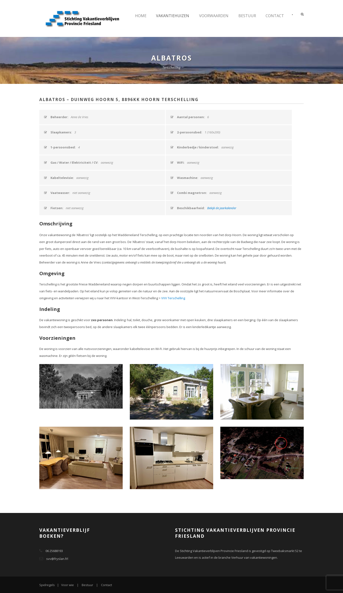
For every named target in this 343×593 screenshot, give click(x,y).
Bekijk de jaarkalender (221, 208)
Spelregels (47, 585)
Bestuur (247, 15)
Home (140, 15)
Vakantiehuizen (172, 15)
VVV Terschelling (173, 298)
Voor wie (67, 585)
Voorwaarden (213, 15)
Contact (275, 15)
